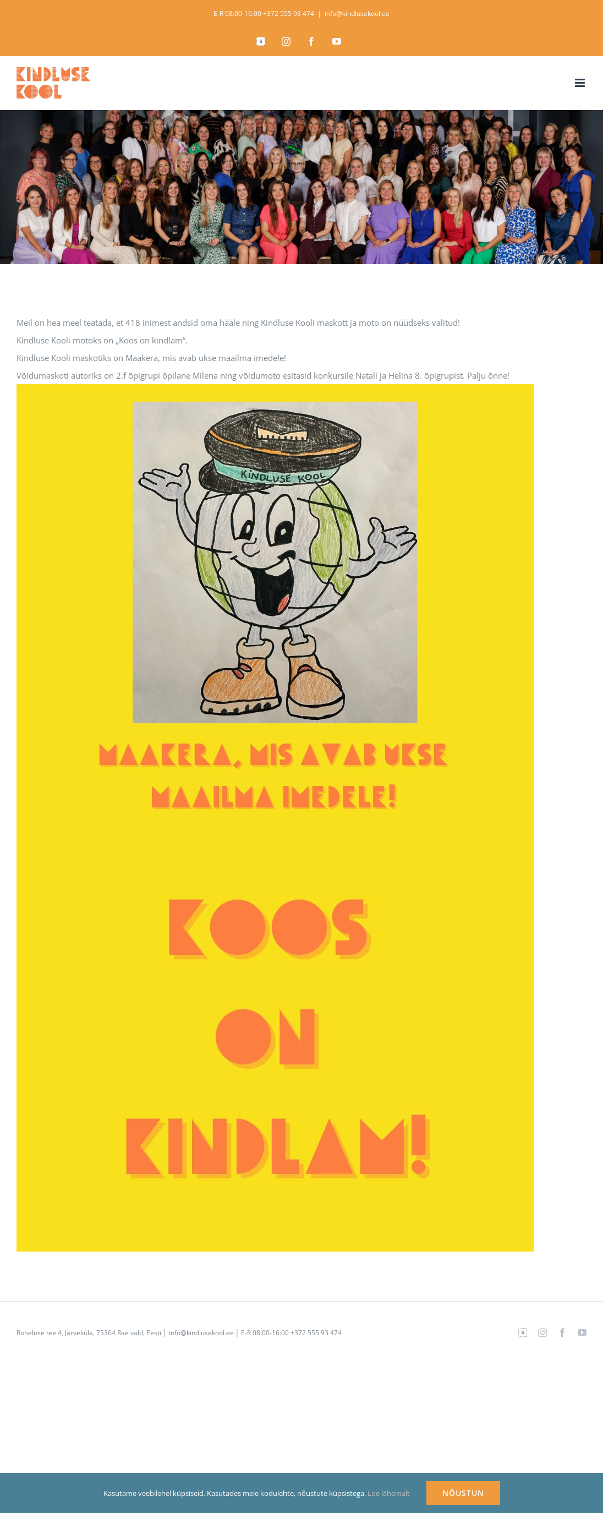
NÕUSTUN (463, 1493)
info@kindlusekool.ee (357, 13)
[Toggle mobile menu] (580, 83)
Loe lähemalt (389, 1493)
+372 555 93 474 (288, 13)
